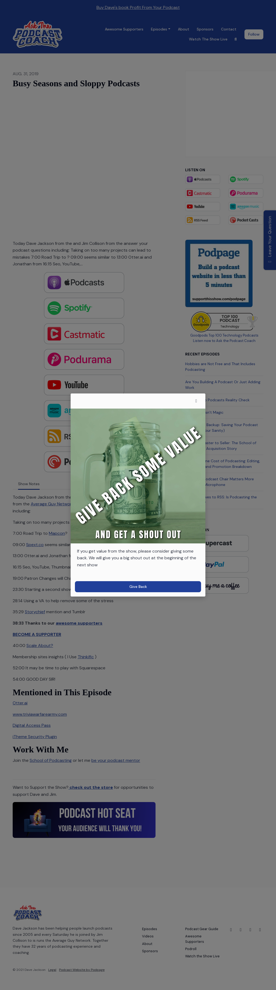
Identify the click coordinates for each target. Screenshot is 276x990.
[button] (196, 401)
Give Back (138, 586)
